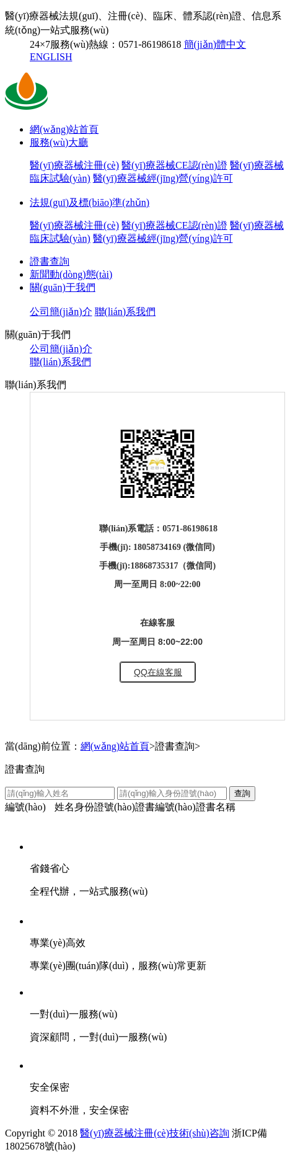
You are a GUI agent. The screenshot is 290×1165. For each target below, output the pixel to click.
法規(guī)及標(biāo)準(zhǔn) (89, 202)
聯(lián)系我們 (125, 311)
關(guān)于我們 (62, 287)
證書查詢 (49, 261)
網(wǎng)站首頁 (64, 129)
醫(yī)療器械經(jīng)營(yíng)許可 (163, 178)
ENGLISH (51, 56)
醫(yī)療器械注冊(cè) (74, 165)
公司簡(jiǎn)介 (61, 311)
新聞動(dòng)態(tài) (71, 274)
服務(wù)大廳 (59, 142)
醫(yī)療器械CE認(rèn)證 (174, 165)
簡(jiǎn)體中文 (215, 44)
